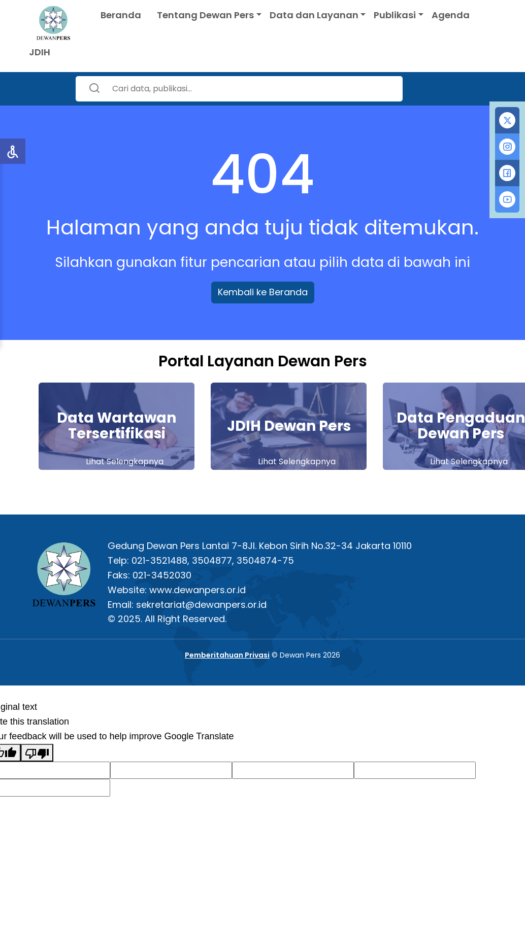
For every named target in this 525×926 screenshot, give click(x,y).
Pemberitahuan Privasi (227, 655)
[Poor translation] (37, 753)
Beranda (121, 15)
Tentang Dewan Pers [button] (205, 15)
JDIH (39, 52)
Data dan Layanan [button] (314, 15)
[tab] (507, 120)
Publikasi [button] (395, 15)
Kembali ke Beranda (263, 292)
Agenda (451, 15)
